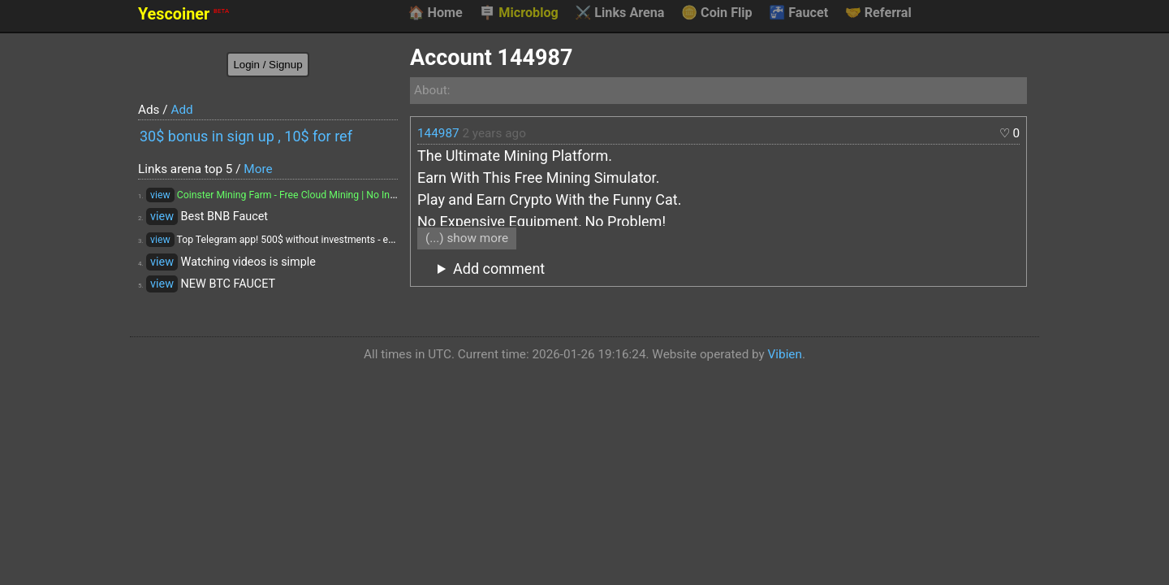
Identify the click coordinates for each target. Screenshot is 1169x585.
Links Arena (619, 13)
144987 (438, 133)
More (258, 169)
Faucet (798, 13)
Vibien (785, 354)
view (160, 195)
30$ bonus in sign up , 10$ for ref (246, 136)
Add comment (499, 268)
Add (181, 109)
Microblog (519, 13)
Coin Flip (717, 13)
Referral (878, 13)
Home (435, 13)
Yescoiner (183, 14)
